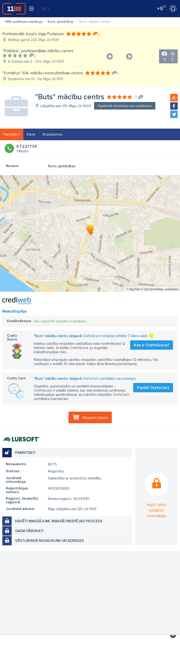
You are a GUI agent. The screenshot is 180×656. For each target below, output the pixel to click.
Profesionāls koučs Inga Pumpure (33, 33)
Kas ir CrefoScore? (151, 345)
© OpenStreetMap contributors (160, 289)
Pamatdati (11, 134)
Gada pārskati (29, 531)
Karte (31, 134)
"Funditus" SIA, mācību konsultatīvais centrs (42, 72)
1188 (14, 9)
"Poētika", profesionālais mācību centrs (37, 50)
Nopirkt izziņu (95, 417)
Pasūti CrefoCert (153, 387)
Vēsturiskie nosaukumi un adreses (49, 540)
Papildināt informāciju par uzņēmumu (125, 106)
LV (46, 8)
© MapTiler (133, 289)
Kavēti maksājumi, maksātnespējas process (58, 521)
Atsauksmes (52, 134)
